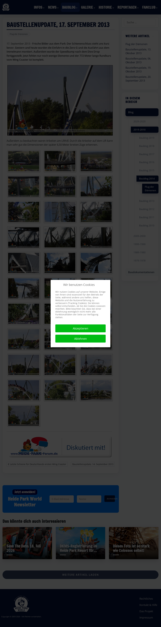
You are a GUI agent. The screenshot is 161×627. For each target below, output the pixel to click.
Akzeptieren (80, 328)
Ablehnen (80, 338)
